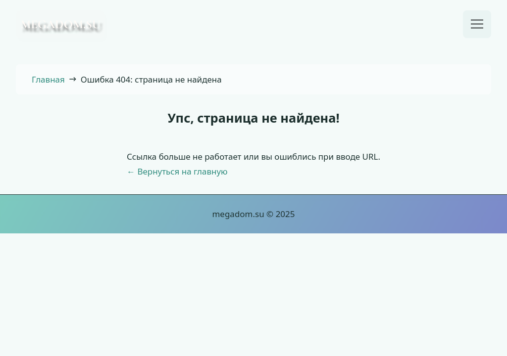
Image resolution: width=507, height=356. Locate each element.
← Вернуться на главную (177, 171)
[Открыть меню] (477, 24)
